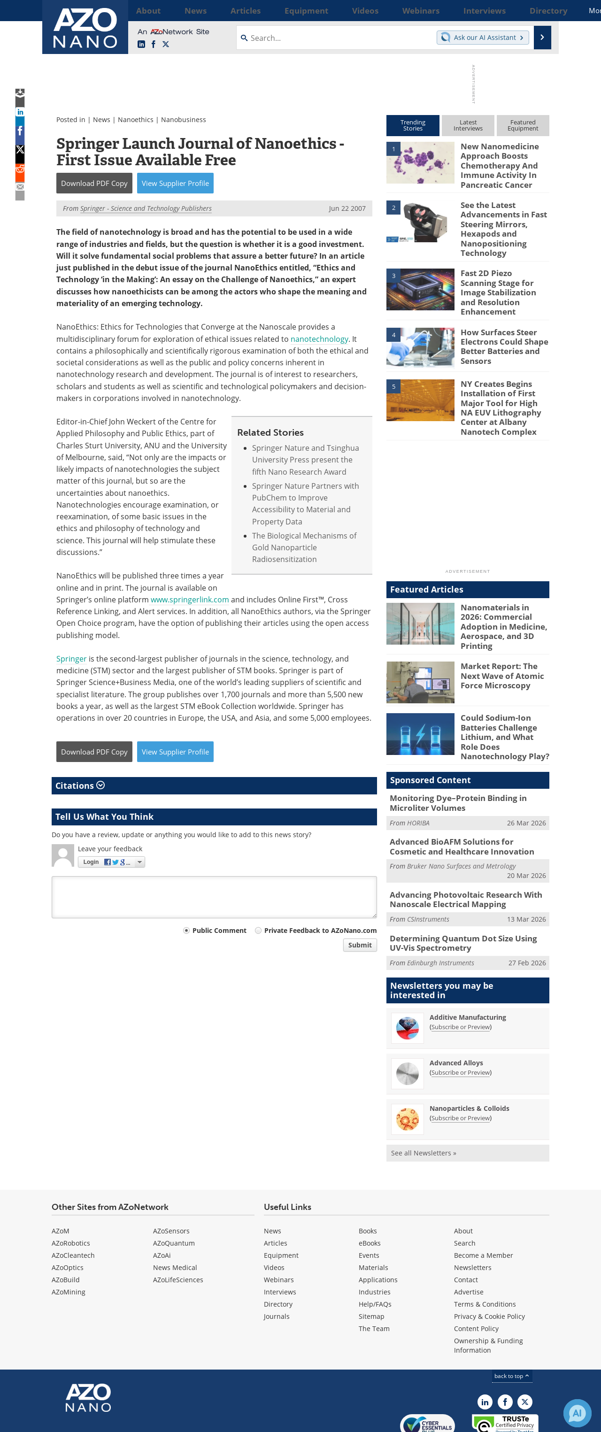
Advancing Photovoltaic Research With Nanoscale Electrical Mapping (458, 857)
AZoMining (68, 1245)
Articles (275, 1197)
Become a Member (483, 1209)
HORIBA (418, 783)
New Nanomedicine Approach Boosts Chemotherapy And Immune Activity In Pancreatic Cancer (496, 163)
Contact (466, 1233)
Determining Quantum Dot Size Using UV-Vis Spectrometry (468, 898)
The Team (374, 1282)
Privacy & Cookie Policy (489, 1270)
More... (536, 10)
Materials (373, 1221)
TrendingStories (413, 125)
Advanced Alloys (456, 1016)
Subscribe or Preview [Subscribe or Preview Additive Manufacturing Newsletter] (460, 981)
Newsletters (473, 1221)
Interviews (280, 1245)
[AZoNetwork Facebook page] (153, 44)
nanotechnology (319, 339)
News (101, 119)
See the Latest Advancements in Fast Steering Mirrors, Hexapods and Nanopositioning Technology (500, 220)
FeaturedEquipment (523, 125)
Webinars (279, 1233)
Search (465, 1197)
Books (368, 1184)
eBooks (370, 1197)
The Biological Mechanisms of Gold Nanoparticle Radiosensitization (304, 548)
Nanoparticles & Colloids (469, 1062)
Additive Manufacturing (468, 971)
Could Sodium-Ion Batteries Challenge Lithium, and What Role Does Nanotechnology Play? (503, 702)
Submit (360, 944)
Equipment (281, 1209)
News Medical (175, 1221)
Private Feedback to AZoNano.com (320, 930)
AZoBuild (66, 1233)
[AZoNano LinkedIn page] (141, 44)
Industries (375, 1245)
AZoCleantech (73, 1209)
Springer (71, 659)
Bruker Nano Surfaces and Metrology (461, 824)
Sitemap (372, 1270)
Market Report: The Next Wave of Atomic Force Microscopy (505, 643)
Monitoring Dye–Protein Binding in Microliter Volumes (451, 765)
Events (369, 1209)
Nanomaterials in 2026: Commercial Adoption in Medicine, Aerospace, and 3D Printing (504, 594)
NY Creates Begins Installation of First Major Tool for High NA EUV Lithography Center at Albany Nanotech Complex (503, 387)
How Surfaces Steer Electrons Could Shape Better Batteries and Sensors (500, 326)
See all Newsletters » (423, 1106)
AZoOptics (68, 1221)
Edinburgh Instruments (440, 916)
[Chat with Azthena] (577, 1413)
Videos (274, 1221)
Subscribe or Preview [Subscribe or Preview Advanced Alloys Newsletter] (460, 1026)
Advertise (469, 1245)
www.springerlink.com (189, 599)
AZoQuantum (174, 1197)
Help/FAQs (375, 1258)
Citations (80, 785)
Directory (278, 1258)
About (463, 1184)
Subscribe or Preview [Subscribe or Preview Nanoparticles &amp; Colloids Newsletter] (460, 1072)
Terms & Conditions (485, 1258)
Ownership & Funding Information (488, 1299)
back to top (512, 1330)
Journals (277, 1270)
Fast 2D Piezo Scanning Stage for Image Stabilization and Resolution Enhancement (500, 277)
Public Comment (220, 930)
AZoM (60, 1184)
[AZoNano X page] (166, 44)
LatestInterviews (468, 125)
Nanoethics (136, 119)
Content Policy (476, 1282)
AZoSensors (171, 1184)
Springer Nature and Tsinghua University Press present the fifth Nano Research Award (305, 460)
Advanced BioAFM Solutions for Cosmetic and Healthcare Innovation (462, 806)
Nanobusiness (183, 119)
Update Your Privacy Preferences (123, 1420)
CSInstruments (428, 875)
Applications (378, 1233)
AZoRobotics (71, 1197)
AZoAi (162, 1209)
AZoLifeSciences (178, 1233)
